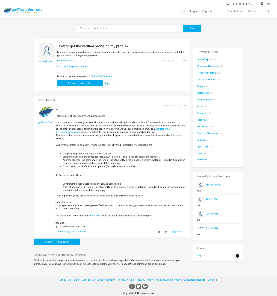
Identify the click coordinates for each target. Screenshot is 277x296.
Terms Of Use (126, 279)
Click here (95, 215)
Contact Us (88, 279)
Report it (109, 83)
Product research (206, 72)
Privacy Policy (145, 279)
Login (193, 11)
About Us (65, 279)
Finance (201, 119)
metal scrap (203, 93)
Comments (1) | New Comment (71, 231)
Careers (212, 279)
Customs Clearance (207, 133)
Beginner (201, 86)
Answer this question (80, 83)
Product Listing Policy (168, 279)
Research (202, 113)
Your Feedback (106, 279)
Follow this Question (101, 76)
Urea (199, 153)
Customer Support (206, 79)
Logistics (202, 140)
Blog (76, 279)
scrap (200, 106)
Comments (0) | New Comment (72, 66)
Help (199, 255)
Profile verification (66, 60)
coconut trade (204, 99)
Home (181, 11)
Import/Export (204, 59)
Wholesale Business (207, 66)
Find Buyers (203, 126)
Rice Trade (202, 146)
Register (207, 11)
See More (202, 159)
